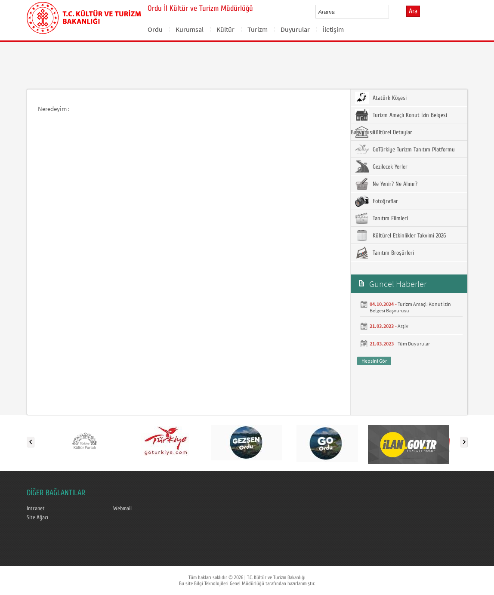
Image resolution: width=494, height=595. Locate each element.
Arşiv (403, 326)
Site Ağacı (37, 517)
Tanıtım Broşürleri (384, 253)
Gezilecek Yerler (381, 166)
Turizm (257, 29)
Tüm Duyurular (414, 343)
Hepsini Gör (374, 361)
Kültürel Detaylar (383, 132)
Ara (413, 11)
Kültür (225, 29)
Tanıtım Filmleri (381, 218)
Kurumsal (190, 29)
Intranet (36, 508)
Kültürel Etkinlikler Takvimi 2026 (400, 235)
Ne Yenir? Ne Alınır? (386, 184)
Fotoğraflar (376, 201)
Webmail (122, 508)
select (391, 11)
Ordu (155, 29)
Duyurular (295, 29)
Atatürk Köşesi (381, 98)
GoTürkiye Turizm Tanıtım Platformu (405, 149)
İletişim (333, 29)
